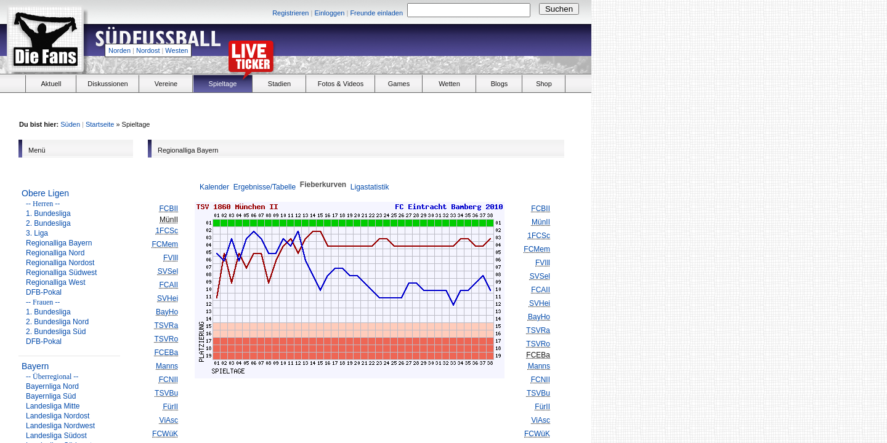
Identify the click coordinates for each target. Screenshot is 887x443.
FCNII (168, 379)
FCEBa (166, 352)
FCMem (165, 244)
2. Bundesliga (48, 223)
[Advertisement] (447, 46)
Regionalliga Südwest (61, 272)
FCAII (168, 285)
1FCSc (166, 230)
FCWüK (165, 433)
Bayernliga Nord (52, 386)
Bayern (35, 366)
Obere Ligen (45, 193)
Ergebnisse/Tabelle (264, 187)
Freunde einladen (376, 13)
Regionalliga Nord (55, 253)
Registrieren (290, 13)
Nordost (148, 50)
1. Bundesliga (48, 213)
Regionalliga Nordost (60, 262)
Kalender (214, 187)
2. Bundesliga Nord (57, 321)
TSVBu (166, 393)
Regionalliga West (56, 282)
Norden (119, 50)
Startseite (100, 124)
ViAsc (169, 420)
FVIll (170, 257)
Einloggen (329, 13)
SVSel (168, 271)
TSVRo (166, 339)
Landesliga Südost (56, 435)
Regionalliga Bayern (59, 243)
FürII (170, 406)
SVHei (167, 298)
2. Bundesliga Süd (56, 331)
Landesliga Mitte (52, 406)
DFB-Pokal (44, 292)
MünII (541, 222)
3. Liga (37, 233)
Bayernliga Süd (51, 396)
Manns (167, 366)
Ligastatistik (369, 187)
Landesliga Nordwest (60, 425)
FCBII (168, 208)
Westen (176, 50)
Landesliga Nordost (57, 416)
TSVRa (166, 325)
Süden (70, 124)
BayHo (167, 312)
